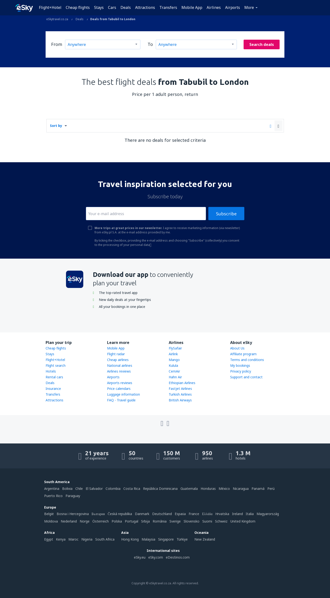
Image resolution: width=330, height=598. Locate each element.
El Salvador (94, 488)
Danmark (142, 513)
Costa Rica (131, 488)
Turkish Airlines (180, 394)
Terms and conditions (247, 359)
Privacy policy (240, 371)
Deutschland (162, 513)
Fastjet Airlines (180, 388)
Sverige (175, 521)
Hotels (51, 371)
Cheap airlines (118, 359)
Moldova (51, 521)
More (249, 7)
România (160, 521)
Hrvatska (222, 513)
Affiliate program (243, 354)
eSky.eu (139, 557)
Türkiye (182, 539)
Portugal (131, 521)
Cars (112, 7)
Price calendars (119, 388)
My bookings (240, 365)
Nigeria (86, 539)
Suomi (207, 521)
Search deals (261, 44)
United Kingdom (242, 521)
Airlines (214, 7)
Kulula (173, 365)
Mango (174, 359)
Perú (271, 488)
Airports (232, 7)
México (224, 488)
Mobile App (191, 7)
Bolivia (67, 488)
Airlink (173, 354)
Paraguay (73, 495)
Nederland (69, 521)
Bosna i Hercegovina (73, 513)
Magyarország (268, 513)
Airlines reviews (119, 371)
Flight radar (116, 354)
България (98, 513)
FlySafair (175, 348)
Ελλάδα (207, 513)
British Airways (180, 400)
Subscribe (226, 214)
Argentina (51, 488)
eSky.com (155, 557)
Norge (85, 521)
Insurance (53, 388)
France (194, 513)
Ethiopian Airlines (182, 382)
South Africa (104, 539)
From (56, 44)
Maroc (73, 539)
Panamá (258, 488)
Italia (250, 513)
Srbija (145, 521)
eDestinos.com (178, 557)
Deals (125, 7)
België (49, 513)
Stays (99, 7)
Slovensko (191, 521)
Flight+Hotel (50, 7)
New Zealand (204, 539)
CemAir (174, 371)
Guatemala (189, 488)
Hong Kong (130, 539)
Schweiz (221, 521)
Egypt (48, 539)
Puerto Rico (53, 495)
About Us (237, 348)
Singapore (166, 539)
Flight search (56, 365)
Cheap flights (78, 7)
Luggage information (123, 394)
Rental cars (54, 377)
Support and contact (246, 377)
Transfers (168, 7)
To (150, 44)
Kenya (61, 539)
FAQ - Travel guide (121, 400)
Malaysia (148, 539)
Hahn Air (175, 377)
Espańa (180, 513)
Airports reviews (119, 382)
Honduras (208, 488)
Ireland (237, 513)
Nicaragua (241, 488)
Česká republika (120, 513)
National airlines (119, 365)
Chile (79, 488)
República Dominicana (160, 488)
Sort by (56, 125)
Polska (117, 521)
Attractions (145, 7)
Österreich (100, 521)
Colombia (113, 488)
